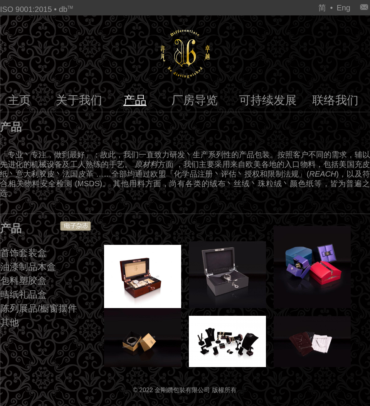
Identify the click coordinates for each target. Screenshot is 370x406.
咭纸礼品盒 (23, 294)
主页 (19, 100)
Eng (343, 7)
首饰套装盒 (23, 253)
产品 (134, 100)
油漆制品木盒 (28, 266)
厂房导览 (195, 100)
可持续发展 (268, 100)
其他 (9, 322)
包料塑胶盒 (23, 280)
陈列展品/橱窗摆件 (38, 308)
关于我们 (79, 100)
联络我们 (335, 100)
